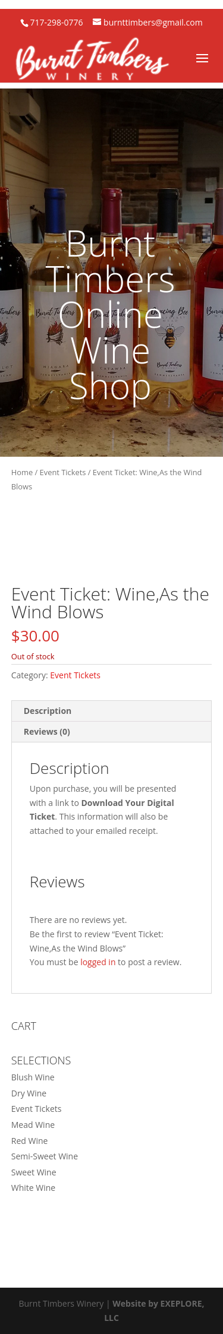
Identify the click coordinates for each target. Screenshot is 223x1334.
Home (22, 472)
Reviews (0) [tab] (47, 731)
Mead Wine (33, 1124)
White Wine (33, 1187)
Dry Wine (28, 1093)
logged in (97, 962)
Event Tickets (63, 472)
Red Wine (29, 1140)
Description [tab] (48, 710)
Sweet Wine (33, 1172)
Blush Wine (33, 1077)
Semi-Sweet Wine (44, 1156)
